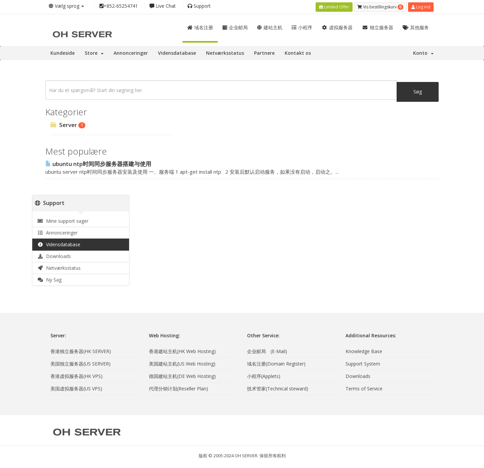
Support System (363, 362)
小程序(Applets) (263, 375)
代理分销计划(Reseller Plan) (178, 387)
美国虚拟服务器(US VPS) (76, 387)
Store (94, 52)
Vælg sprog (66, 6)
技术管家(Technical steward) (277, 387)
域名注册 (200, 26)
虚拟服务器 (337, 26)
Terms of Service (364, 387)
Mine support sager (62, 220)
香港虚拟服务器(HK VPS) (76, 375)
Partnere (264, 52)
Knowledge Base (364, 350)
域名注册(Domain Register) (276, 362)
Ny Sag (49, 278)
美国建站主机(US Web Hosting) (182, 362)
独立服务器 (377, 26)
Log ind (420, 6)
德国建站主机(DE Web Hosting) (182, 375)
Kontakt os (298, 52)
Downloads (54, 255)
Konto (423, 52)
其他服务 (416, 26)
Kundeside (62, 52)
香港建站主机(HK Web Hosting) (182, 350)
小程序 (302, 26)
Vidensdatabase (177, 52)
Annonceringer (131, 52)
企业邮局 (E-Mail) (267, 350)
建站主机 (269, 26)
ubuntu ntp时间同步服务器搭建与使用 (98, 163)
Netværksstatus (225, 52)
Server (67, 124)
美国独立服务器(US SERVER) (80, 362)
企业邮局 (235, 26)
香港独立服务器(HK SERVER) (80, 350)
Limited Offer (334, 6)
